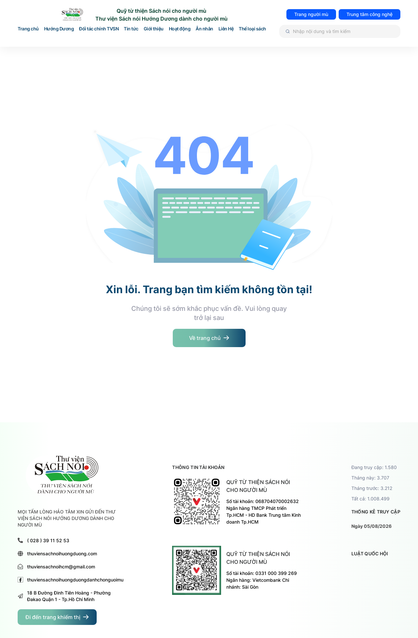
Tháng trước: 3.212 (371, 488)
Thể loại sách (252, 28)
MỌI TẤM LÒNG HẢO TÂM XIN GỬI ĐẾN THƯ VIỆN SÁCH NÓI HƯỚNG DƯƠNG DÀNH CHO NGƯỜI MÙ (67, 518)
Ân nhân (204, 28)
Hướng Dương (59, 28)
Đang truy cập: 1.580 (374, 467)
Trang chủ (28, 28)
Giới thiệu (154, 28)
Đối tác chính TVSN (99, 28)
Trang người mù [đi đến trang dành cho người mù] (311, 14)
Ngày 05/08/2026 (371, 526)
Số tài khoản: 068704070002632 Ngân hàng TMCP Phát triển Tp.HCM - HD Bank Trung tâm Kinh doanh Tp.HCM (263, 511)
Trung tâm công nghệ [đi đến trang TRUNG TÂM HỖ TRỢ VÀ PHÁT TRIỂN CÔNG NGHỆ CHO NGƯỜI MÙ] (369, 14)
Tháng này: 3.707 (370, 477)
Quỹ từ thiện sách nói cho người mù (258, 486)
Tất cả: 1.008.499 (370, 498)
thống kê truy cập (375, 511)
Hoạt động (180, 28)
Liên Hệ (226, 28)
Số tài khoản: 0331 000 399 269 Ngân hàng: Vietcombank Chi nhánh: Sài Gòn (261, 580)
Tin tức (131, 28)
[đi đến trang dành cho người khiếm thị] (57, 617)
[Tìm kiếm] (340, 31)
